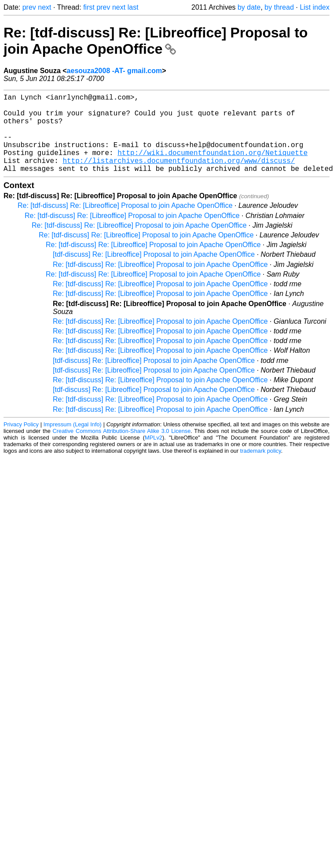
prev (29, 7)
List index (314, 7)
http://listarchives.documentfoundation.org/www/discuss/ (178, 176)
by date (249, 7)
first (89, 7)
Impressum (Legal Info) (73, 442)
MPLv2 (153, 455)
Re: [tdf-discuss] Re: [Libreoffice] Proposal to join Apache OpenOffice (156, 41)
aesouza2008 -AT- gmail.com (114, 70)
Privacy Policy (21, 442)
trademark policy (260, 468)
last (133, 7)
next (44, 7)
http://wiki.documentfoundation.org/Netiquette (212, 166)
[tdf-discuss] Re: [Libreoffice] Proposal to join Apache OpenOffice (154, 272)
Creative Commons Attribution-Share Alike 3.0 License (122, 448)
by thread (279, 7)
